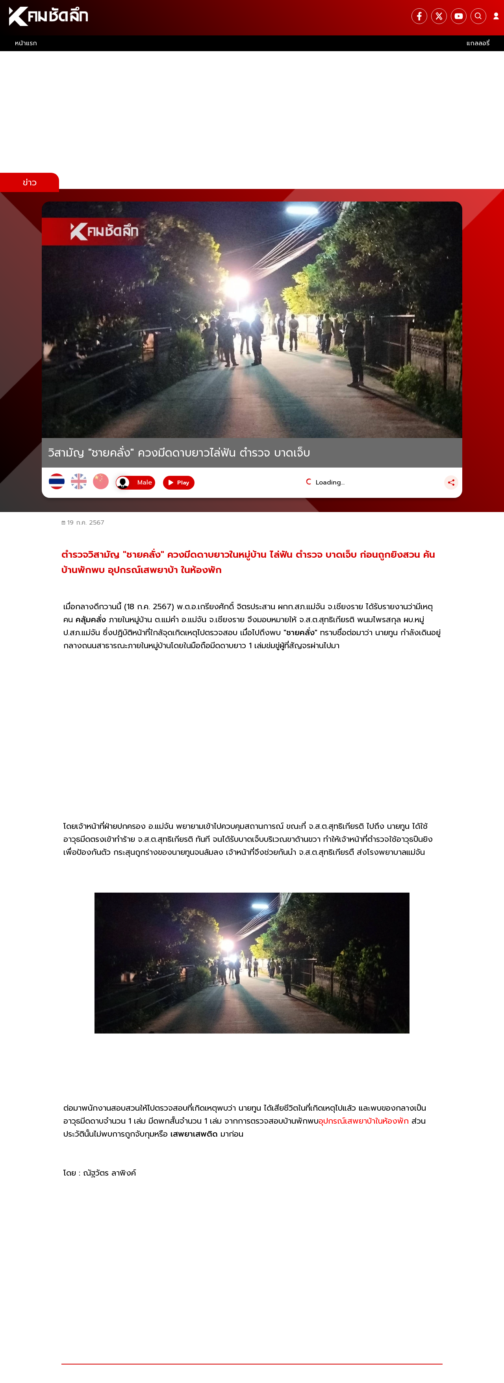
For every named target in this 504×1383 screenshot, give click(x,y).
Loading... (330, 482)
